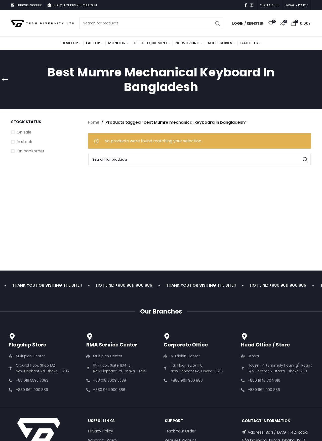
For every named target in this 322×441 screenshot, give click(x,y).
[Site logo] (42, 23)
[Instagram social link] (252, 5)
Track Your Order (182, 431)
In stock (24, 142)
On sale (24, 132)
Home (94, 122)
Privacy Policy (101, 431)
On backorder (31, 151)
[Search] (151, 23)
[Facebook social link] (246, 5)
